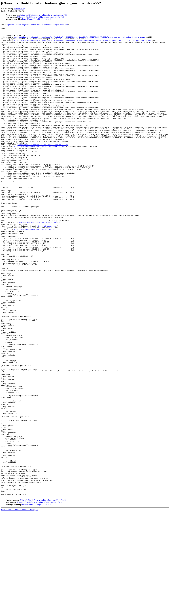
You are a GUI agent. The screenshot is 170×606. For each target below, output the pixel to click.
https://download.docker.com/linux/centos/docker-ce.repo (42, 169)
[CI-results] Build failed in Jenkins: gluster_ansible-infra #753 (40, 17)
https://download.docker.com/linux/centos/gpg (39, 262)
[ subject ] (39, 19)
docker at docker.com (47, 267)
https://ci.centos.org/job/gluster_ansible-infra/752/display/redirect (37, 25)
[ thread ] (31, 19)
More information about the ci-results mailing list (19, 604)
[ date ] (25, 19)
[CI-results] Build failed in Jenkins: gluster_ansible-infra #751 (43, 15)
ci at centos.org (19, 9)
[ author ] (47, 19)
